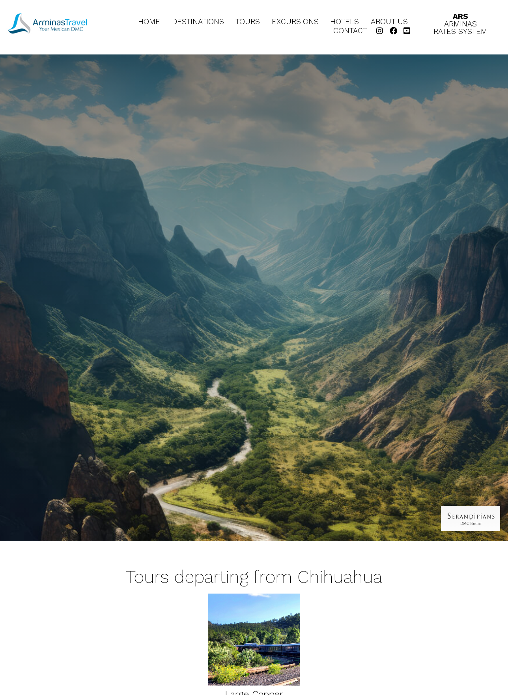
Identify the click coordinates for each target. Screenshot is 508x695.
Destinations (198, 21)
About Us (389, 21)
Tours (247, 21)
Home (149, 21)
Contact (350, 31)
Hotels (344, 21)
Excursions (295, 21)
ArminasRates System (460, 24)
